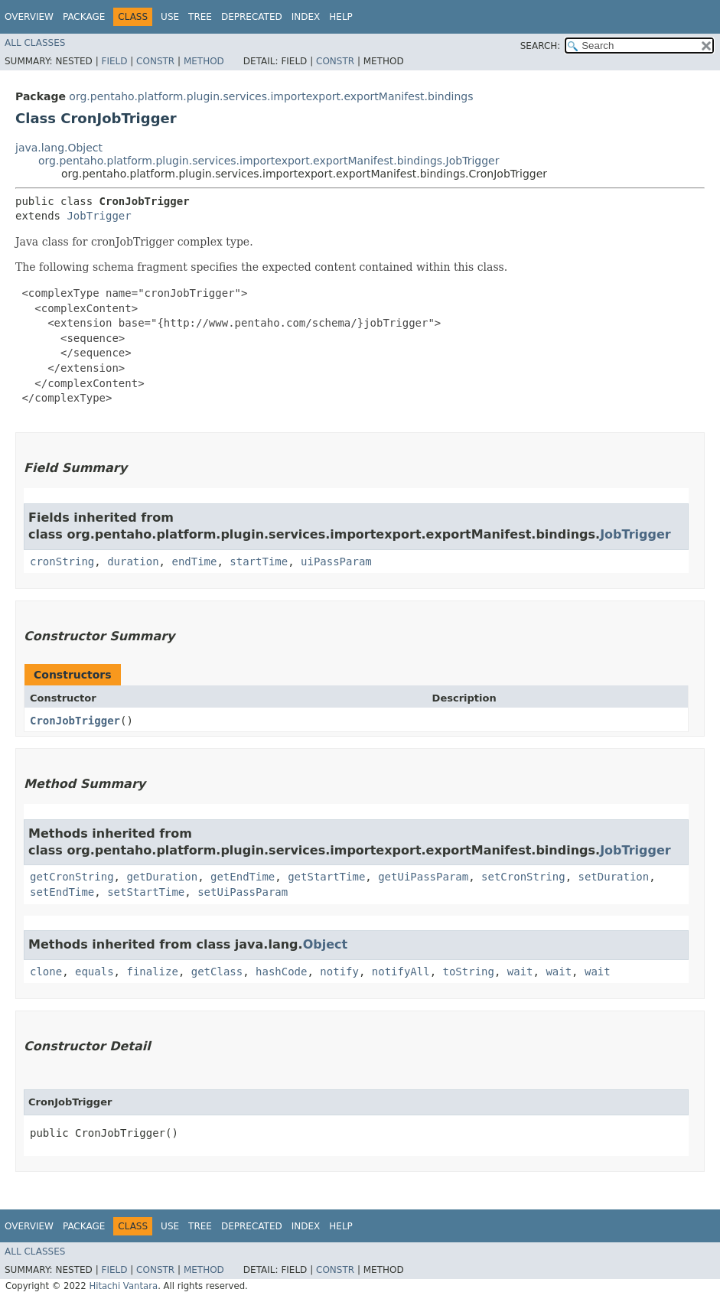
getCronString (72, 877)
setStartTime (145, 892)
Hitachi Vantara (123, 1286)
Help (341, 16)
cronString (62, 561)
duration (132, 561)
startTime (259, 561)
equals (94, 971)
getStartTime (326, 877)
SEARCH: (540, 46)
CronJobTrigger (75, 720)
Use (170, 16)
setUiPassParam (242, 892)
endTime (194, 561)
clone (46, 971)
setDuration (614, 877)
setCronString (523, 877)
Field (114, 61)
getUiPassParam (423, 877)
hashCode (281, 971)
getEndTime (242, 877)
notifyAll (401, 971)
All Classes (35, 42)
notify (339, 971)
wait (520, 971)
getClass (217, 971)
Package (84, 16)
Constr (155, 61)
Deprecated (251, 16)
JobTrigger (99, 216)
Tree (200, 16)
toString (468, 971)
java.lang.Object (59, 148)
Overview (29, 16)
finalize (152, 971)
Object (325, 944)
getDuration (161, 877)
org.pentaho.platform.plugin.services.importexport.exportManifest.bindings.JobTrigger (268, 161)
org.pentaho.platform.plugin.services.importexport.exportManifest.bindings (271, 96)
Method (204, 61)
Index (306, 16)
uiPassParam (336, 561)
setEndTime (62, 892)
